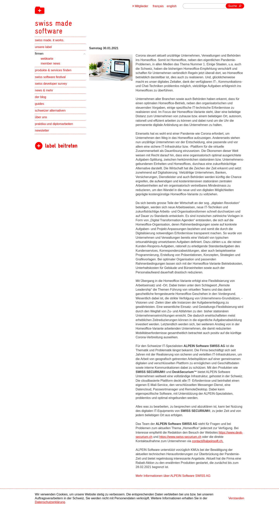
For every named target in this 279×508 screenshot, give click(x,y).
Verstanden (236, 498)
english (172, 6)
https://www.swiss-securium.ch (180, 436)
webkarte (47, 58)
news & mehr (44, 90)
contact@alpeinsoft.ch (207, 441)
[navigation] (73, 17)
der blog (40, 97)
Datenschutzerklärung (50, 502)
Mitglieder (141, 6)
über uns (41, 117)
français (158, 6)
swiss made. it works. (49, 40)
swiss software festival (50, 77)
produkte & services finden (53, 70)
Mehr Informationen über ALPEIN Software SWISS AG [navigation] (173, 475)
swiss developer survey (51, 83)
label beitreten (61, 146)
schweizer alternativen (50, 110)
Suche (232, 6)
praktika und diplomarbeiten (54, 124)
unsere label (43, 47)
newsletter (42, 130)
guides (39, 103)
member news (50, 63)
